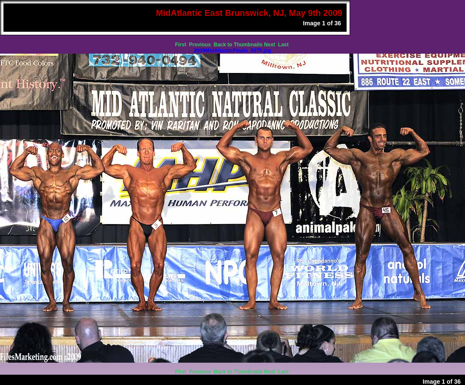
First (181, 45)
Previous (200, 45)
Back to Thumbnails (238, 45)
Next (270, 45)
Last (284, 45)
